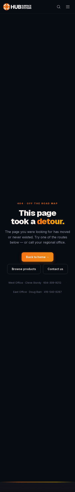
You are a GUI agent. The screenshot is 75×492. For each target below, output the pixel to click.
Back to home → (37, 257)
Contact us (55, 269)
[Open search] (58, 6)
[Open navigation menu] (68, 7)
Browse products (24, 269)
